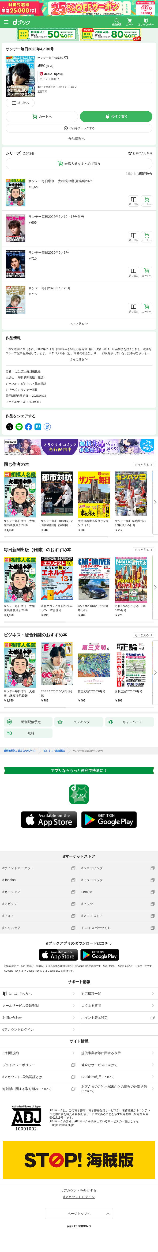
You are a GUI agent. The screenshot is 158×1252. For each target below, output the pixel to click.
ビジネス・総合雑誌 (33, 383)
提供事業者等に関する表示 (101, 1053)
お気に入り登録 (142, 153)
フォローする (66, 58)
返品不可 (42, 91)
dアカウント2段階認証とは (22, 1077)
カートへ (45, 116)
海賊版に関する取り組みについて (27, 1089)
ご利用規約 (10, 1053)
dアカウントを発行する (79, 1190)
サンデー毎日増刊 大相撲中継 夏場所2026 (60, 181)
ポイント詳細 (48, 79)
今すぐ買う (119, 116)
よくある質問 (91, 1005)
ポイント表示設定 (94, 1017)
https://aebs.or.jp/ (63, 1125)
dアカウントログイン (18, 1029)
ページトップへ (79, 1213)
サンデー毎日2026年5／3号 (48, 252)
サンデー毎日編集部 (50, 58)
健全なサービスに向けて (99, 1065)
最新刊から (145, 173)
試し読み (23, 103)
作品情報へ (76, 138)
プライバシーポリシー (18, 1065)
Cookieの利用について (98, 1077)
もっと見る (142, 464)
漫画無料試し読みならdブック (20, 751)
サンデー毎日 (29, 389)
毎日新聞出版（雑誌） (32, 377)
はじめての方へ (17, 993)
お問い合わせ (12, 1017)
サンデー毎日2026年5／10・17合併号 (56, 217)
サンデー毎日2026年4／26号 (49, 288)
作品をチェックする (82, 128)
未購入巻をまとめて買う (82, 164)
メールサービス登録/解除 (20, 1005)
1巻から (131, 173)
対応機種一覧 (91, 994)
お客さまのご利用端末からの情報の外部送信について (114, 1089)
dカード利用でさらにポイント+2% (56, 87)
